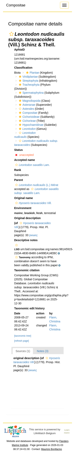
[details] (33, 235)
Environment (22, 208)
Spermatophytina (31, 92)
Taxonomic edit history (29, 308)
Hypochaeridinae (30, 124)
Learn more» (67, 431)
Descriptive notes (26, 240)
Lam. (32, 165)
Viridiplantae (28, 76)
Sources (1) (23, 351)
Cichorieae (27, 120)
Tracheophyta (28, 84)
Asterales (26, 108)
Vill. (33, 203)
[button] (11, 33)
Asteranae (26, 104)
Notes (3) (42, 351)
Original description (27, 218)
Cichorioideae (29, 116)
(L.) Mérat (36, 185)
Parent (18, 180)
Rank (17, 170)
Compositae (15, 5)
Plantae (32, 72)
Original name (23, 198)
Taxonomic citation (27, 270)
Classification (23, 67)
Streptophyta (28, 80)
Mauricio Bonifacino (51, 449)
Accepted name (24, 159)
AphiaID (19, 49)
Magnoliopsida (29, 100)
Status (18, 149)
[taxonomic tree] (22, 335)
